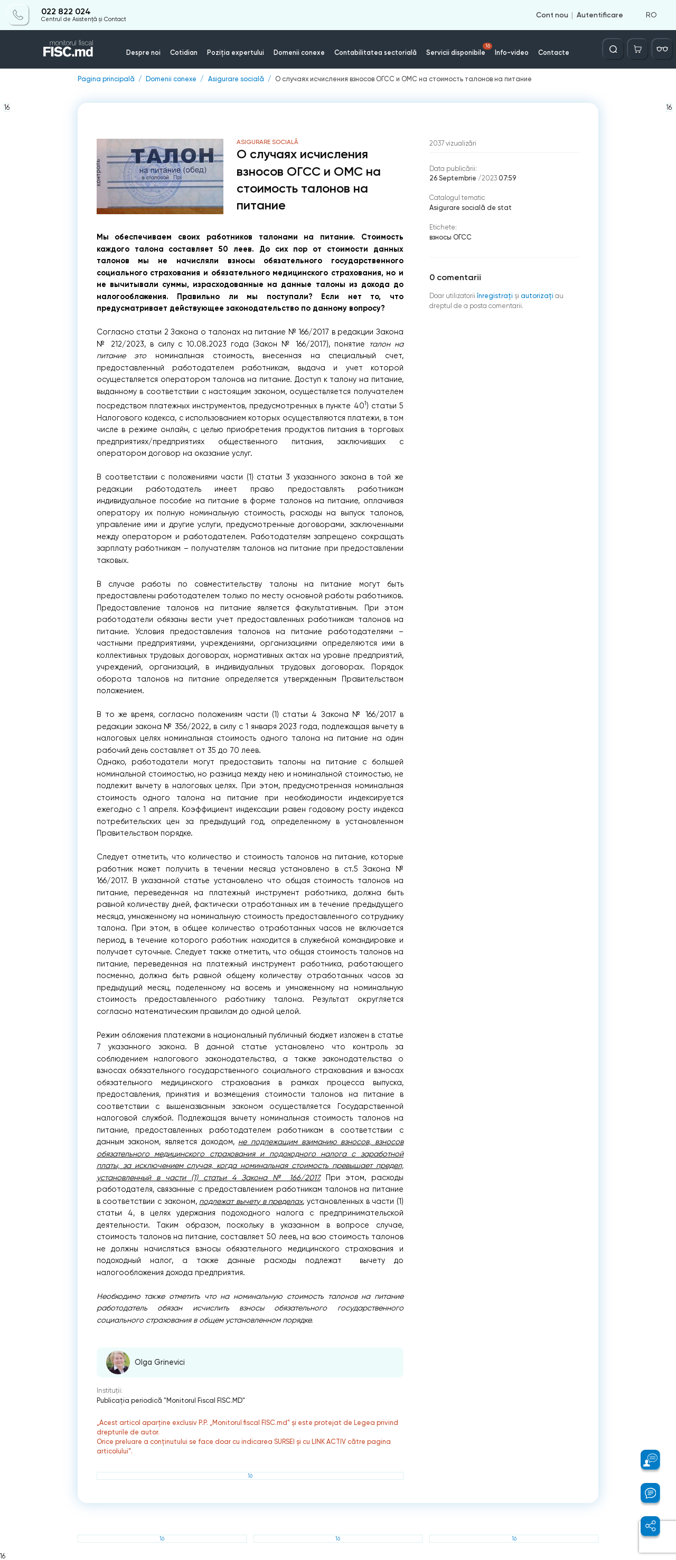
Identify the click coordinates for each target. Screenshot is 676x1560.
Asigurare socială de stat (470, 208)
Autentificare (600, 15)
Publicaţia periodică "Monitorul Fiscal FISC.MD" (171, 1400)
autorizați (537, 296)
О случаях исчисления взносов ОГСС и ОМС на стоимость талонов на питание (403, 79)
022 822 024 (66, 11)
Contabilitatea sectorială (375, 52)
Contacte (553, 52)
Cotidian (184, 52)
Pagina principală (106, 79)
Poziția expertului (235, 52)
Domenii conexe (299, 52)
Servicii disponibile (459, 49)
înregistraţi (495, 296)
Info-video (512, 52)
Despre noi (143, 52)
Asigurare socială (236, 79)
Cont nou (552, 15)
